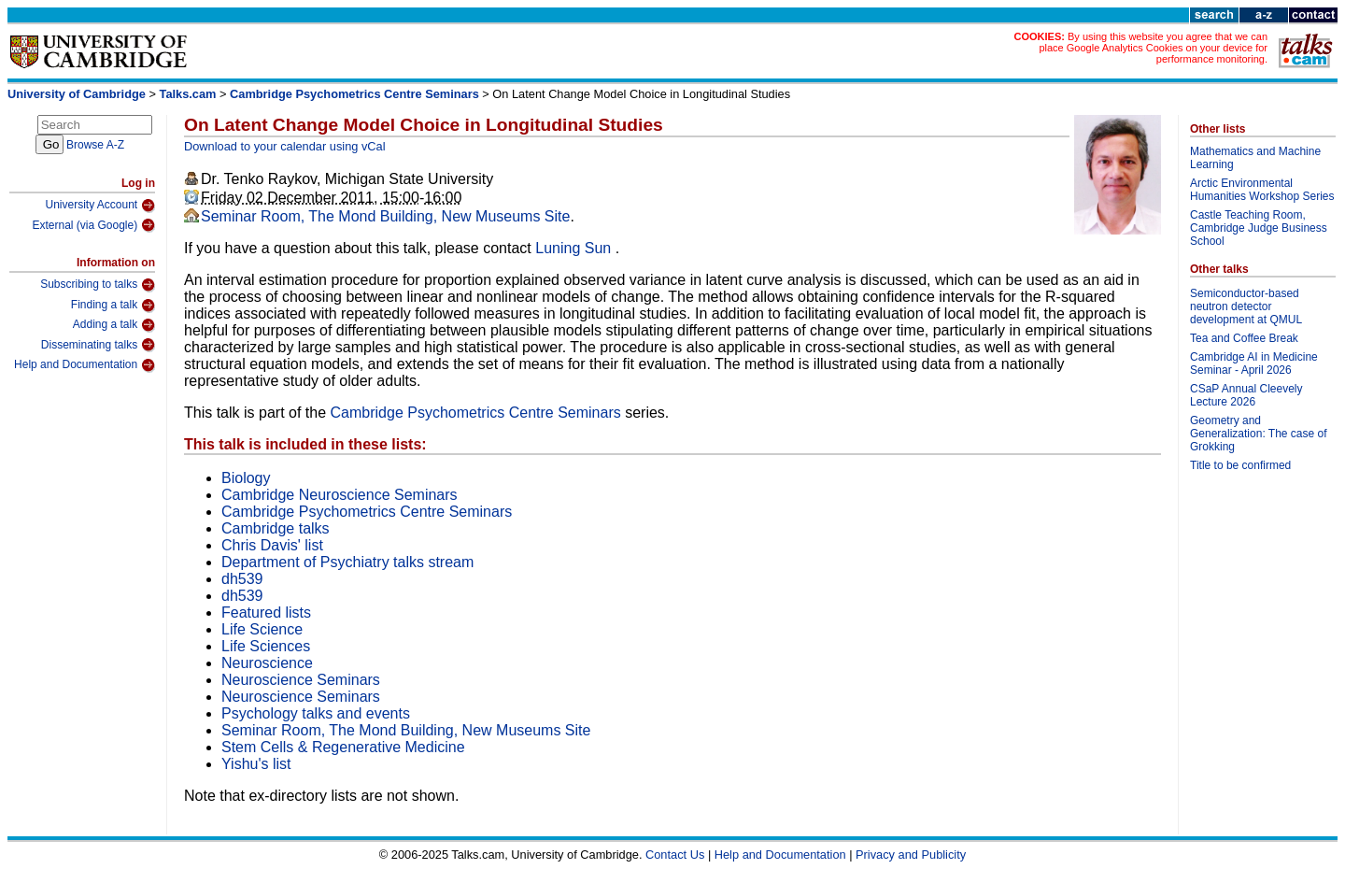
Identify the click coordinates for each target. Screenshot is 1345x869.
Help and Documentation (84, 365)
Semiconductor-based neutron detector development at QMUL (1246, 306)
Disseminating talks (98, 344)
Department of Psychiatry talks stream (347, 562)
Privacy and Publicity (911, 855)
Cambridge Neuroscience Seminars (339, 495)
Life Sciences (265, 646)
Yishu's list (255, 764)
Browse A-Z (95, 144)
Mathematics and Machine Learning (1255, 158)
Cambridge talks (275, 528)
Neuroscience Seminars (300, 680)
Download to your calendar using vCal (285, 146)
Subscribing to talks (97, 285)
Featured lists (266, 612)
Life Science (262, 629)
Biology (245, 478)
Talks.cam (188, 94)
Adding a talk (114, 325)
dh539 (242, 579)
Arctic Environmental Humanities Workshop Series (1262, 190)
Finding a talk (113, 305)
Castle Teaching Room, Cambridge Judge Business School (1258, 228)
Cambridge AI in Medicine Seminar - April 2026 (1254, 363)
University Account (100, 205)
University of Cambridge (76, 94)
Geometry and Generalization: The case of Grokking (1258, 433)
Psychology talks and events (315, 713)
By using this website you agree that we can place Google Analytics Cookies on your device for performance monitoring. (1153, 47)
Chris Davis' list (272, 545)
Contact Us (674, 855)
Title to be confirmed (1240, 465)
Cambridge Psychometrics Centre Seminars (354, 94)
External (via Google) (93, 225)
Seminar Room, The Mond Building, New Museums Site (385, 216)
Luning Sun (575, 248)
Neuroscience (267, 663)
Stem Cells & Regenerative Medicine (343, 747)
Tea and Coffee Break (1244, 338)
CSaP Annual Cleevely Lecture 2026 (1246, 395)
